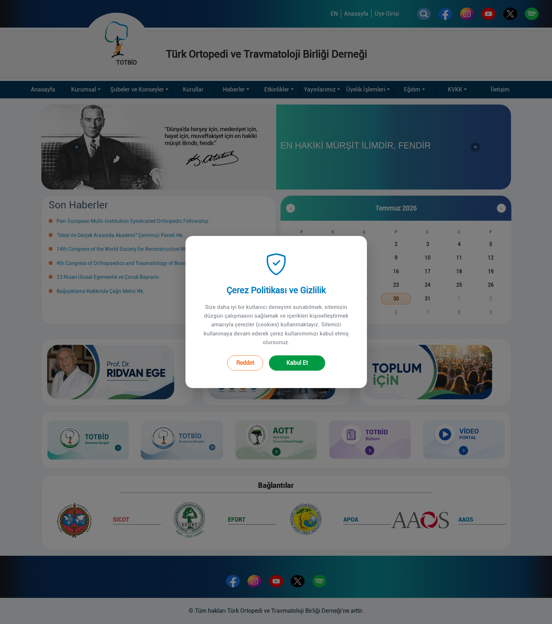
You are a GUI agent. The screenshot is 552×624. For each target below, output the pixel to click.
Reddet (245, 354)
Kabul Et (297, 354)
